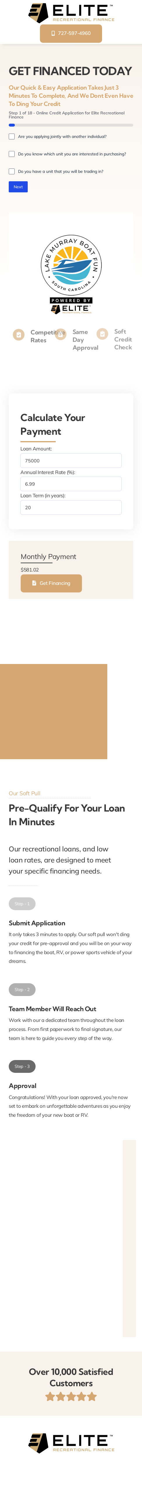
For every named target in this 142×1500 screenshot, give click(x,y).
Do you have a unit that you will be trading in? (60, 171)
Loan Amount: (36, 448)
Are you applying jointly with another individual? (62, 136)
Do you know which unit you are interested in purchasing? (72, 154)
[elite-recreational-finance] (71, 5)
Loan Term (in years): (43, 495)
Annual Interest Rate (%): (47, 472)
